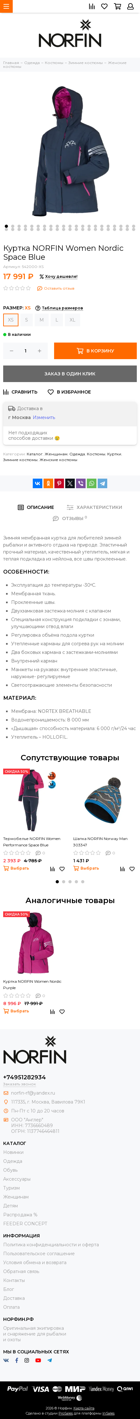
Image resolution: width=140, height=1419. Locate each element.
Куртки (114, 454)
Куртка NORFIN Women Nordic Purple (32, 984)
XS (11, 320)
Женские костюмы (58, 459)
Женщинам (56, 454)
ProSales (66, 1413)
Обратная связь (21, 1271)
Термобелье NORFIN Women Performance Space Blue (31, 841)
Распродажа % (20, 1215)
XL (72, 320)
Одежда (77, 454)
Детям (10, 1206)
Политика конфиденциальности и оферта (51, 1245)
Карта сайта (84, 1408)
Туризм (11, 1188)
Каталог (35, 454)
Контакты (14, 1280)
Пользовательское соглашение (39, 1253)
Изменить (44, 417)
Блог (8, 1289)
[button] (6, 226)
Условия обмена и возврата (34, 1262)
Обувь (10, 1170)
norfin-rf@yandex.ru (33, 1093)
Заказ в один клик (70, 374)
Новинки (13, 1152)
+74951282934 (24, 1077)
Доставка (14, 1298)
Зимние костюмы (20, 459)
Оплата (11, 1307)
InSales (108, 1413)
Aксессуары (17, 1179)
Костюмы (96, 454)
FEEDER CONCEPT (25, 1224)
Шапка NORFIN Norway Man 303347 (100, 841)
